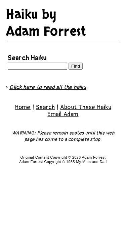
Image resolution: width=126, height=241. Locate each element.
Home (23, 107)
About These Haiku (85, 107)
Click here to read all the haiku (47, 87)
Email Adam (62, 114)
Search (45, 107)
